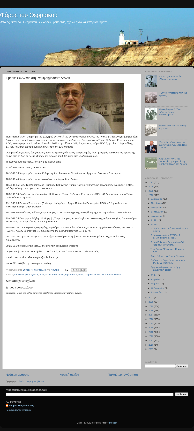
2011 (151, 340)
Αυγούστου (157, 216)
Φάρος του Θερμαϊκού (28, 15)
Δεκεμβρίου (157, 199)
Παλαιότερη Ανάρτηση (123, 374)
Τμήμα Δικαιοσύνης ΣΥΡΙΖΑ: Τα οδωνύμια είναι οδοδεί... (166, 236)
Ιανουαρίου (157, 292)
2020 (151, 302)
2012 (151, 336)
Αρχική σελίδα (69, 374)
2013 (151, 332)
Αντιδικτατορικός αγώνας (26, 274)
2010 (151, 345)
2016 (151, 319)
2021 (151, 297)
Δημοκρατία (51, 274)
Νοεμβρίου (156, 203)
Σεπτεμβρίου (157, 212)
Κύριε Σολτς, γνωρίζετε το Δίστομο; (168, 256)
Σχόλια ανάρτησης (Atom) (31, 381)
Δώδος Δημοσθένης (67, 274)
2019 (151, 306)
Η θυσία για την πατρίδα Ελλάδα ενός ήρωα (170, 77)
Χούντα (117, 274)
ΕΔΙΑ (80, 274)
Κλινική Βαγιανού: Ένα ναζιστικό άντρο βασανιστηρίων (169, 112)
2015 (151, 323)
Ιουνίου (155, 224)
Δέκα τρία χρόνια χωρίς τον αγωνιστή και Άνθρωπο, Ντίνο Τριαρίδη (172, 145)
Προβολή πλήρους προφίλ (18, 410)
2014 (151, 327)
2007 (151, 349)
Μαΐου (154, 275)
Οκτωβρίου (157, 207)
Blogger (113, 423)
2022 (151, 195)
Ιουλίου (155, 220)
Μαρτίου (155, 283)
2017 (151, 315)
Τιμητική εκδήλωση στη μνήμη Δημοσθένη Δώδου (165, 268)
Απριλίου (155, 279)
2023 (151, 191)
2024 (151, 186)
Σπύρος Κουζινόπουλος (21, 405)
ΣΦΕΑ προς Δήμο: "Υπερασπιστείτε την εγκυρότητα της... (168, 261)
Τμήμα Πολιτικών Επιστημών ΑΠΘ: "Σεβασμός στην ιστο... (168, 243)
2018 (151, 310)
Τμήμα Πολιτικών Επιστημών (99, 274)
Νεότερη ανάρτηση (18, 374)
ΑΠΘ (41, 274)
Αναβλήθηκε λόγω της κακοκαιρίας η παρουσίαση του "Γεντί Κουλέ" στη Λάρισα (172, 161)
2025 (151, 182)
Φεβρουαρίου (158, 288)
